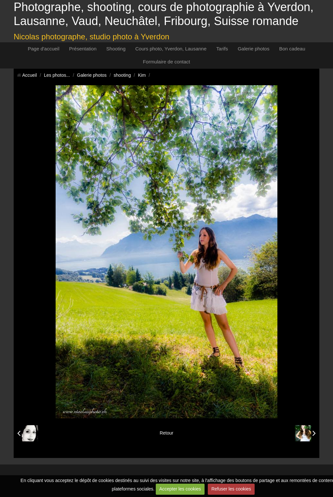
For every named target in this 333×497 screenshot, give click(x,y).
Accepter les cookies (180, 488)
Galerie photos (254, 48)
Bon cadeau (292, 48)
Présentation (83, 48)
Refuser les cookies (231, 488)
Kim (142, 75)
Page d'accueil (43, 48)
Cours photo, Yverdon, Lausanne (170, 48)
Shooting (116, 48)
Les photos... (57, 75)
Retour (166, 433)
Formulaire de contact (166, 61)
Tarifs (222, 48)
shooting (122, 75)
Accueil (29, 75)
